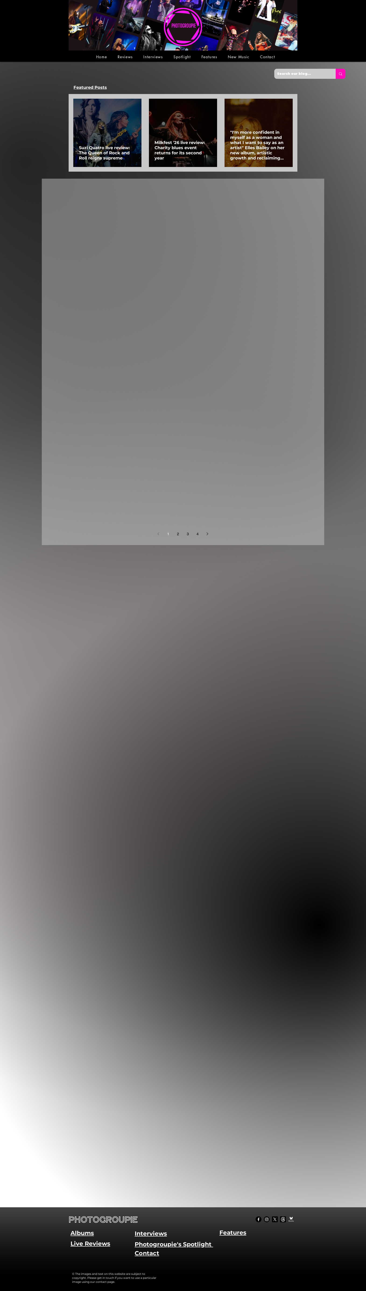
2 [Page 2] (178, 534)
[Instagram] (267, 1219)
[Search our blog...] (301, 74)
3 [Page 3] (188, 534)
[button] (125, 57)
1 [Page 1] (168, 534)
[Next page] (207, 534)
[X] (275, 1219)
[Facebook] (258, 1219)
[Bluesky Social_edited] (291, 1219)
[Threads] (283, 1219)
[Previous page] (158, 534)
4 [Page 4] (198, 534)
